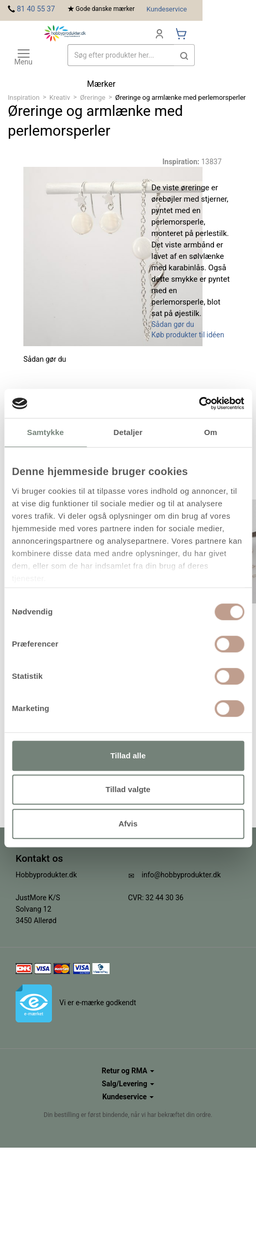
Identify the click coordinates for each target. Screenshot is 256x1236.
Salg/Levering (128, 1084)
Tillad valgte (127, 789)
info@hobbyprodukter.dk (181, 875)
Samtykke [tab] (45, 432)
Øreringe (92, 97)
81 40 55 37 (36, 9)
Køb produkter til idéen (188, 335)
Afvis (128, 823)
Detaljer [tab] (128, 432)
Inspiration (23, 97)
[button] (184, 55)
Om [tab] (210, 432)
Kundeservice (166, 9)
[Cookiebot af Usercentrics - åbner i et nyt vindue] (198, 403)
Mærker (101, 84)
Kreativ (59, 97)
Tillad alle (127, 755)
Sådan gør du (173, 324)
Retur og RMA (128, 1071)
